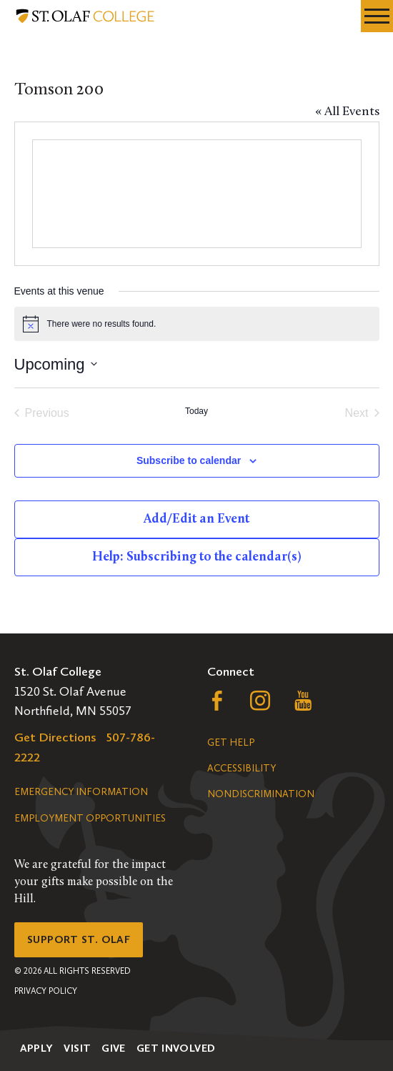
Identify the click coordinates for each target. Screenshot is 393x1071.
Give (113, 1048)
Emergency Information (81, 792)
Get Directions (55, 737)
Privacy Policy (45, 991)
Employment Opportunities (90, 818)
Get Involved (176, 1048)
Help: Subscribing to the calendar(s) (196, 557)
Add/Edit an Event (196, 519)
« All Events (347, 112)
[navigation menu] (377, 16)
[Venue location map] (197, 193)
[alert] (196, 324)
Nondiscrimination (260, 794)
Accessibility (241, 768)
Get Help (230, 742)
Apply (37, 1048)
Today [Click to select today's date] (196, 411)
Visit (77, 1048)
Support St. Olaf (78, 939)
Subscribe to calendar (188, 460)
